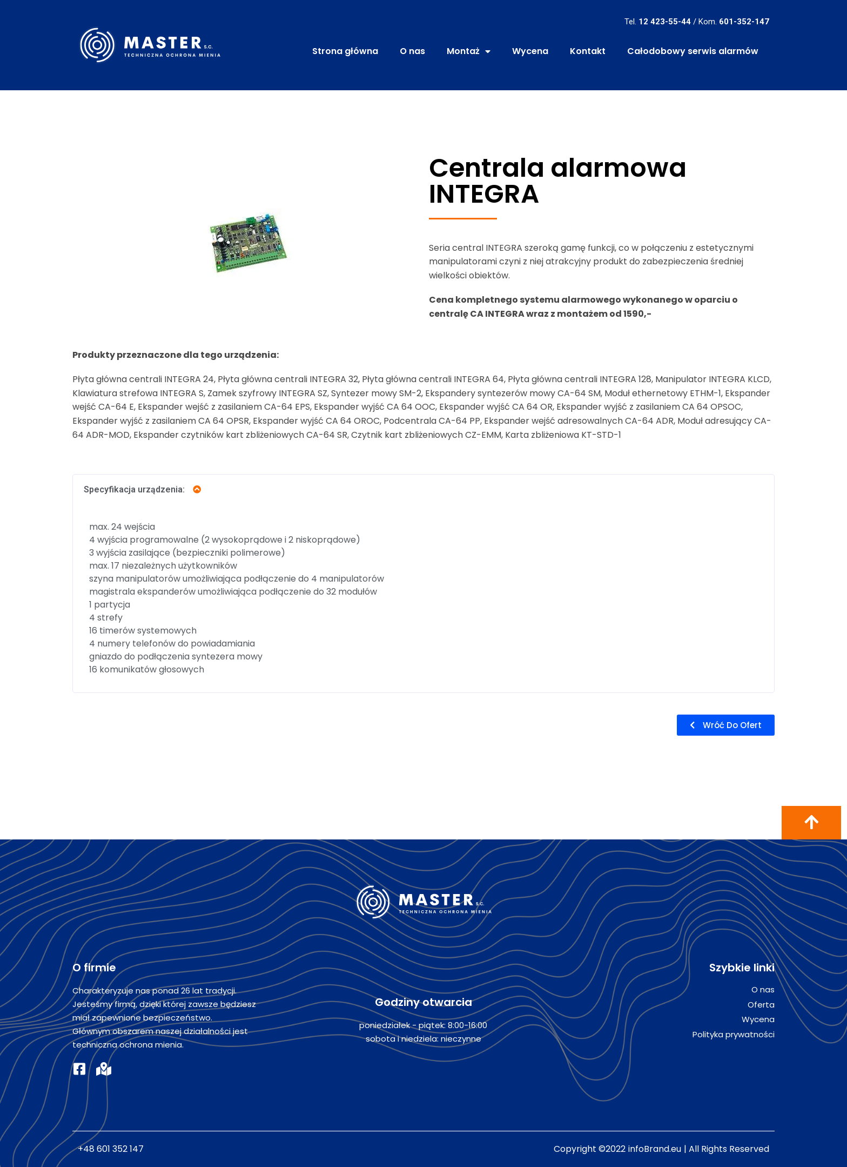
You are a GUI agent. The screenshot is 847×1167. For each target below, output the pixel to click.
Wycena (530, 51)
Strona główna (345, 51)
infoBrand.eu (654, 1149)
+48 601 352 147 (111, 1149)
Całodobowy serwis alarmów (692, 51)
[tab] (423, 489)
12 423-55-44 (664, 21)
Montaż (468, 51)
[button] (726, 725)
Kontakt (588, 51)
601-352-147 (744, 21)
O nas (412, 51)
